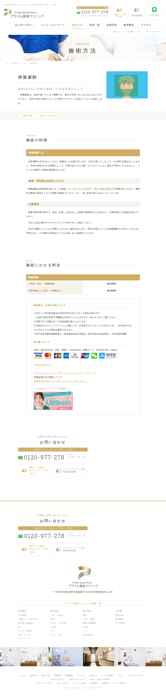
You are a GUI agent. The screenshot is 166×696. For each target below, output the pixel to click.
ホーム (6, 63)
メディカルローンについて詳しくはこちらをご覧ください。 (63, 373)
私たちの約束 (63, 683)
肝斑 (52, 619)
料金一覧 (94, 25)
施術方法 (77, 25)
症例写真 (112, 25)
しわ (52, 631)
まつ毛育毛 (120, 623)
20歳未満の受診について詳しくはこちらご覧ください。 (61, 381)
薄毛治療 (119, 619)
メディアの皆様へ (119, 683)
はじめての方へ (24, 25)
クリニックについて (52, 25)
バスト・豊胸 (88, 619)
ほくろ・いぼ (56, 635)
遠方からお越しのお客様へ (100, 679)
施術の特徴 (28, 116)
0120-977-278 (45, 457)
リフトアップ (24, 639)
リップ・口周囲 (25, 631)
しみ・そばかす (57, 615)
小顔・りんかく (25, 635)
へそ (85, 631)
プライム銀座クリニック (83, 576)
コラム (139, 32)
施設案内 (94, 683)
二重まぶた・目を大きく (28, 619)
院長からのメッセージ (78, 679)
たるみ (24, 63)
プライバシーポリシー (153, 32)
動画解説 (129, 25)
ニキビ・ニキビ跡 (58, 623)
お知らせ (116, 32)
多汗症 (86, 627)
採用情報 (105, 683)
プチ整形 (22, 615)
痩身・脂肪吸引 (89, 623)
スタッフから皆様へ (79, 683)
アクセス (146, 25)
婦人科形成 (88, 635)
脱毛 (85, 615)
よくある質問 (128, 32)
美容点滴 (119, 615)
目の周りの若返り (25, 623)
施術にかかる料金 (48, 116)
